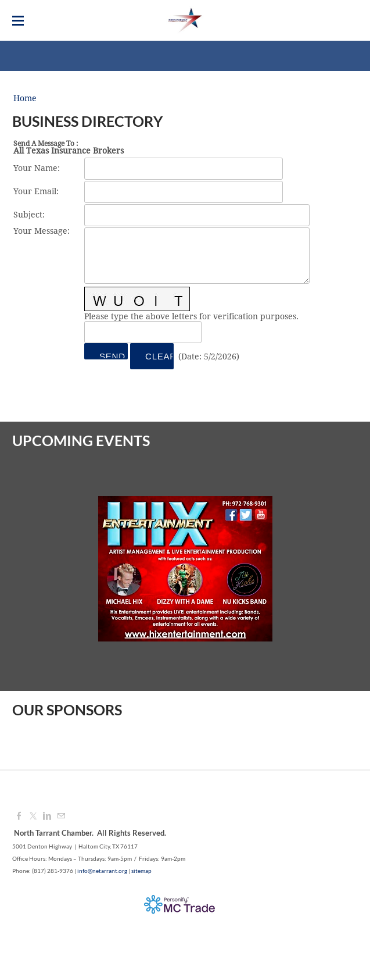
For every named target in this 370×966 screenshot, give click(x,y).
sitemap (141, 870)
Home (25, 99)
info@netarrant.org (102, 870)
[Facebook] (19, 816)
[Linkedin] (47, 816)
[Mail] (61, 816)
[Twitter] (33, 816)
